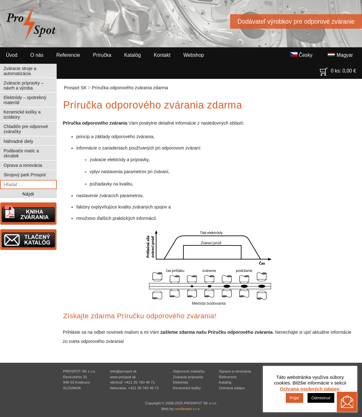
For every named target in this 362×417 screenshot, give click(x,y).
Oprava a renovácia (22, 165)
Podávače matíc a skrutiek (21, 153)
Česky (301, 55)
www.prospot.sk (123, 377)
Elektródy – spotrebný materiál (24, 100)
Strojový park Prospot (24, 174)
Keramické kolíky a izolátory (22, 114)
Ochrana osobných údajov (309, 388)
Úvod (11, 55)
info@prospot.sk (123, 371)
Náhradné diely (18, 141)
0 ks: (338, 69)
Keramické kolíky (187, 388)
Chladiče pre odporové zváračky (25, 129)
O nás (36, 55)
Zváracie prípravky (188, 377)
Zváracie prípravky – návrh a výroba (23, 85)
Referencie (68, 55)
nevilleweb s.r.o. (188, 409)
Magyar (340, 55)
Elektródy (180, 382)
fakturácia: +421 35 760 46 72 (134, 388)
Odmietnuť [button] (321, 398)
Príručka (102, 55)
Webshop (193, 55)
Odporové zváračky (189, 371)
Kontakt (162, 55)
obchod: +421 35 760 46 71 (132, 382)
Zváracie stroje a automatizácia (19, 71)
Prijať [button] (294, 398)
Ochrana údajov (232, 388)
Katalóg (132, 55)
